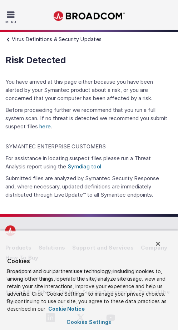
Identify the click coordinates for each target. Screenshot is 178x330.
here (45, 126)
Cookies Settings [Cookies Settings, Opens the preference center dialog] (88, 322)
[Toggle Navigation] (11, 17)
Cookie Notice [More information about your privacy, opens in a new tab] (66, 309)
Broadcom (89, 16)
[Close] (158, 244)
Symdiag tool (84, 166)
